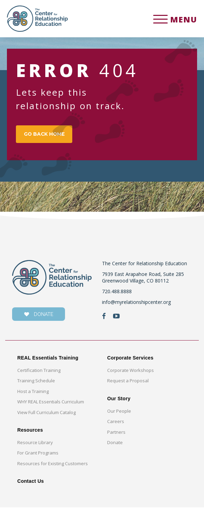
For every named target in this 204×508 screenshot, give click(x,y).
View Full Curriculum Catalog (46, 413)
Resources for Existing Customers (52, 464)
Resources (30, 430)
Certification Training (39, 371)
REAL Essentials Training (47, 358)
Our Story (118, 399)
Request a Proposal (128, 381)
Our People (119, 412)
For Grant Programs (37, 454)
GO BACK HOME (45, 135)
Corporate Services (130, 358)
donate (38, 315)
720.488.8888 (117, 292)
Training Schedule (36, 381)
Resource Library (35, 443)
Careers (115, 422)
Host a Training (33, 392)
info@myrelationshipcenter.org (136, 302)
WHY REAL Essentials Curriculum (50, 402)
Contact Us (30, 482)
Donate (115, 443)
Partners (116, 433)
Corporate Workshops (130, 371)
